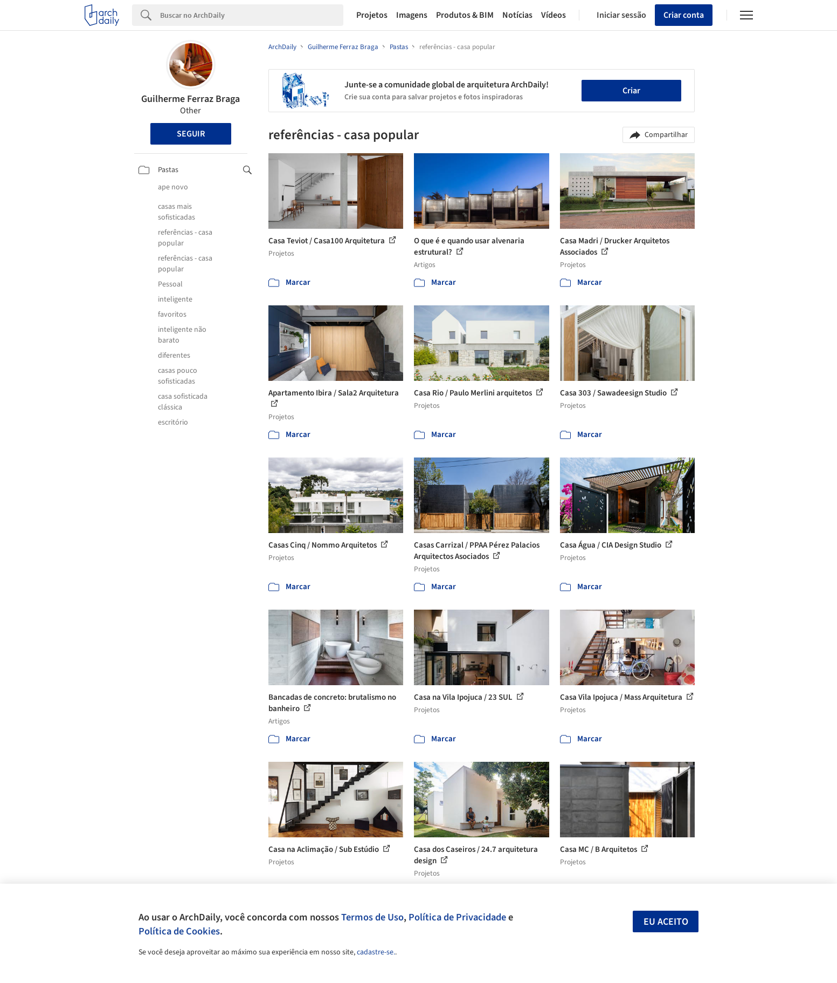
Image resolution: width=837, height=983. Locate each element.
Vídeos (553, 15)
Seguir (191, 134)
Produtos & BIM (465, 15)
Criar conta (683, 15)
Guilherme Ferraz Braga (190, 99)
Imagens (411, 15)
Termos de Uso (372, 917)
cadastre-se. (376, 952)
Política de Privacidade (457, 917)
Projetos (372, 15)
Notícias (517, 15)
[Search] (252, 15)
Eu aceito (666, 922)
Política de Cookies (179, 931)
